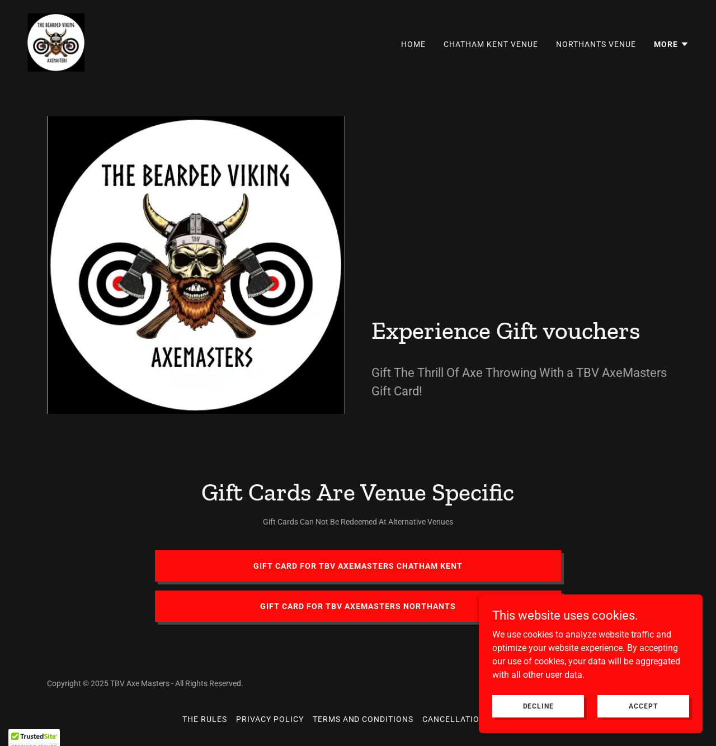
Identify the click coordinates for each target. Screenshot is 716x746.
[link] (56, 41)
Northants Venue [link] (596, 44)
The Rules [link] (204, 719)
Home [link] (413, 44)
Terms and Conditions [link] (363, 719)
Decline (538, 706)
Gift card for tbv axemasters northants (358, 606)
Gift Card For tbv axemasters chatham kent (358, 565)
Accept (643, 706)
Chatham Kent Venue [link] (491, 44)
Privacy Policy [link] (270, 719)
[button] (671, 44)
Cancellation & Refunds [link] (478, 719)
